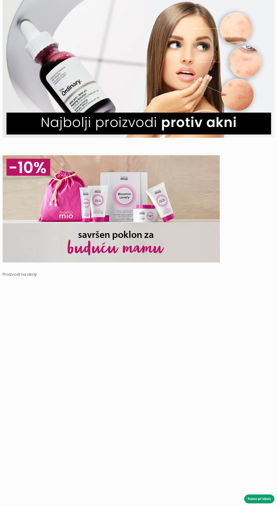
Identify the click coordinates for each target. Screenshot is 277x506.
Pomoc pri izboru (259, 499)
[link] (138, 69)
